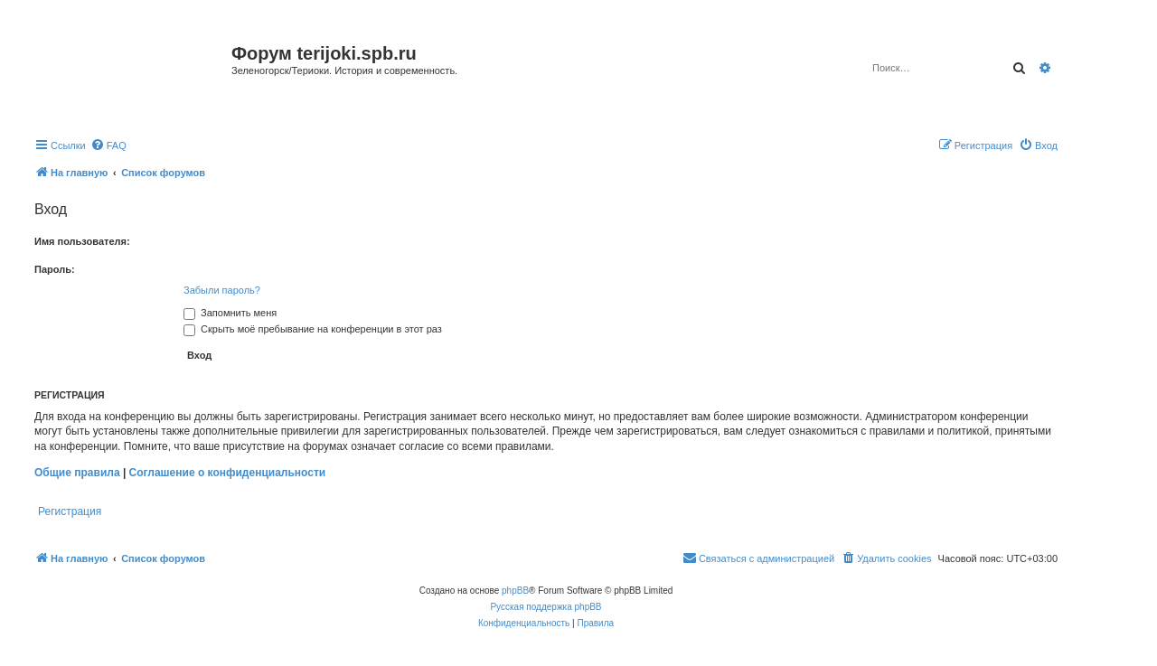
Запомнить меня (230, 312)
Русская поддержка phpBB (545, 607)
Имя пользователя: (82, 241)
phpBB (515, 591)
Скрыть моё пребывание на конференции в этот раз (312, 329)
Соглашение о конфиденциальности (227, 472)
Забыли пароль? (221, 290)
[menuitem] (108, 145)
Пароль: (54, 269)
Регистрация (69, 511)
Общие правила (77, 472)
